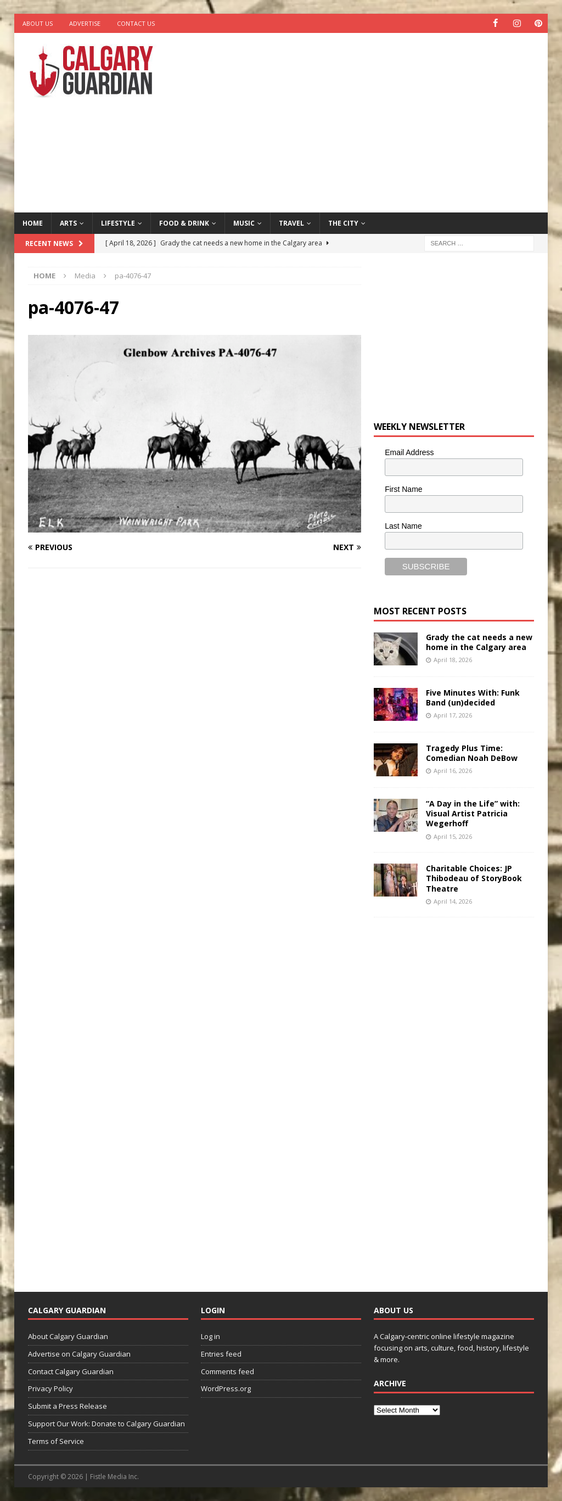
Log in (210, 1336)
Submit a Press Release (67, 1406)
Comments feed (227, 1371)
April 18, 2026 (453, 660)
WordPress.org (226, 1388)
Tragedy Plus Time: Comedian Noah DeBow (472, 753)
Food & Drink (184, 222)
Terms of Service (56, 1441)
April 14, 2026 (453, 901)
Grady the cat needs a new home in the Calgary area (479, 642)
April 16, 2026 (453, 770)
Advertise (84, 23)
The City (343, 222)
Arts (68, 222)
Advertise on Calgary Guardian (79, 1354)
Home (33, 222)
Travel (291, 222)
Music (244, 222)
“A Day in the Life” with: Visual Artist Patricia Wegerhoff (473, 813)
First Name (403, 489)
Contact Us (136, 23)
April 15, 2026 (453, 836)
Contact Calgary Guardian (71, 1371)
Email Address (409, 452)
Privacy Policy (50, 1388)
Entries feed (221, 1354)
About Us (38, 23)
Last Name (403, 525)
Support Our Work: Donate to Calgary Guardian (106, 1424)
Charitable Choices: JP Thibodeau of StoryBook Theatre (474, 878)
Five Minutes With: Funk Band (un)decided (473, 697)
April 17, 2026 (453, 715)
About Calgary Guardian (68, 1336)
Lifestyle (118, 222)
